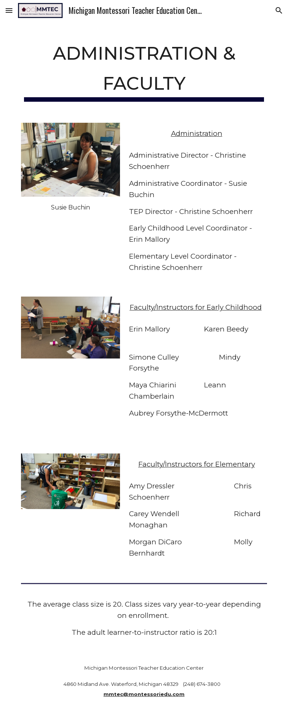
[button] (9, 10)
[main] (144, 68)
